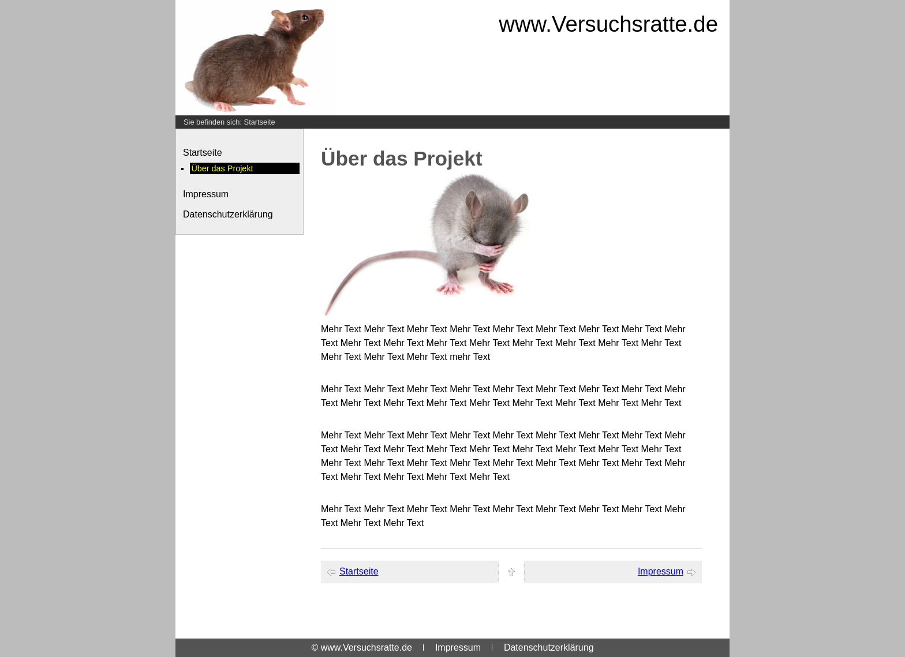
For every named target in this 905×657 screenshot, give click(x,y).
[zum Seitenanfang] (511, 572)
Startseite (259, 122)
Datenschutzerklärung (228, 214)
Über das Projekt (222, 168)
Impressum (206, 194)
